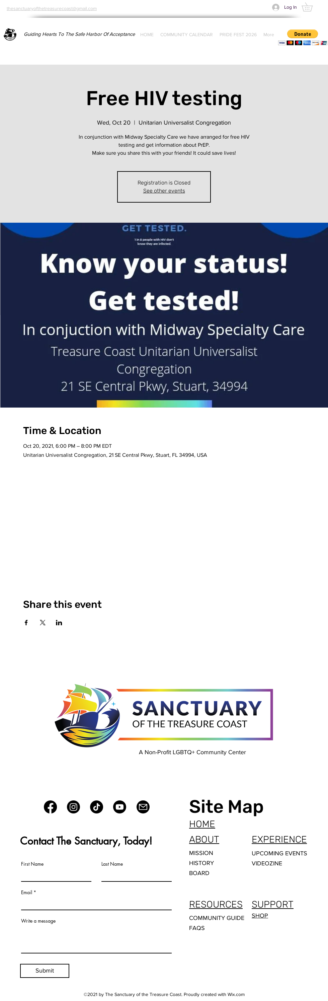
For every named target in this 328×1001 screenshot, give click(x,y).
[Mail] (143, 806)
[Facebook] (50, 806)
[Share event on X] (42, 622)
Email (26, 892)
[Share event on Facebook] (26, 622)
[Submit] (44, 971)
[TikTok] (96, 806)
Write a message (38, 921)
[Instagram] (73, 806)
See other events (164, 191)
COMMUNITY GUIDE (216, 918)
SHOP (260, 915)
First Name (32, 864)
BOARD (199, 873)
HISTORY (201, 863)
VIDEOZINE (267, 863)
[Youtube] (119, 806)
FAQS (197, 928)
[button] (311, 6)
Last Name (112, 864)
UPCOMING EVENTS (279, 853)
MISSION (201, 853)
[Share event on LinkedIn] (59, 622)
